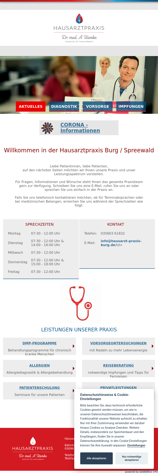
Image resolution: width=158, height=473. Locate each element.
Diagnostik (64, 106)
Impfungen (131, 106)
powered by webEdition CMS (141, 472)
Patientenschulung (39, 388)
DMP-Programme (40, 343)
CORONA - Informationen (80, 128)
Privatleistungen (118, 388)
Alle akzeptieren (96, 458)
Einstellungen (136, 445)
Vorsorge (97, 106)
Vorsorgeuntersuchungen (118, 343)
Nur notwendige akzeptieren (131, 458)
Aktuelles (30, 106)
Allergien (39, 365)
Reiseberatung (118, 365)
